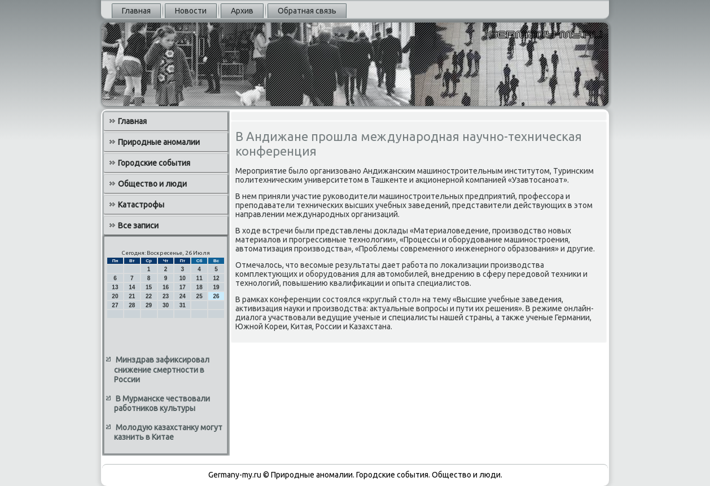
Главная (136, 10)
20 (115, 296)
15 (149, 287)
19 (216, 287)
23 (166, 296)
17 (182, 287)
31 (182, 305)
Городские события (154, 162)
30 (166, 305)
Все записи (138, 225)
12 (216, 278)
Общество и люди (152, 183)
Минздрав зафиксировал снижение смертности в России (161, 369)
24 (182, 296)
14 (132, 287)
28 (132, 305)
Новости (191, 10)
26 (216, 296)
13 (115, 287)
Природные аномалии (159, 142)
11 (199, 278)
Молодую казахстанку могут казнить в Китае (168, 432)
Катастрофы (141, 204)
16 (166, 287)
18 (199, 287)
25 (199, 296)
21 (132, 296)
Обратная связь (307, 10)
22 (149, 296)
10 (182, 278)
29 (149, 305)
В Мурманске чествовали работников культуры (162, 403)
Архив (242, 10)
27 (115, 305)
